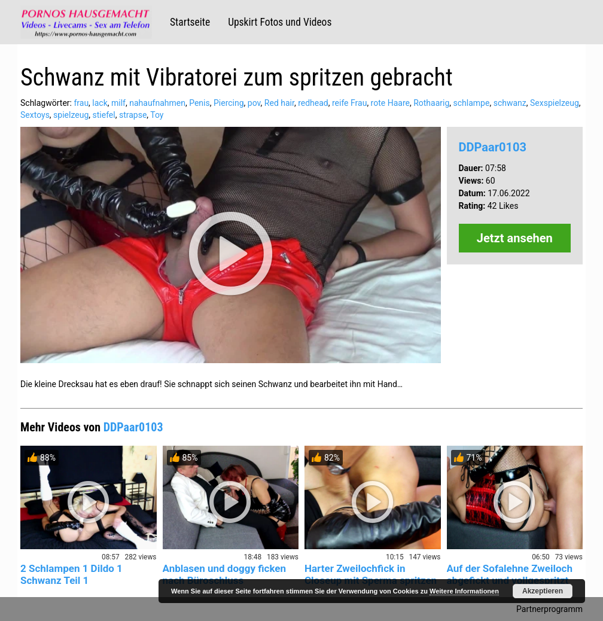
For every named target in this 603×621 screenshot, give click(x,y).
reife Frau (349, 103)
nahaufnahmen (157, 103)
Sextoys (35, 115)
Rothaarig (431, 103)
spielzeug (71, 115)
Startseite (190, 22)
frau (81, 103)
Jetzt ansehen (515, 238)
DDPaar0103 (492, 147)
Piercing (229, 103)
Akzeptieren (542, 591)
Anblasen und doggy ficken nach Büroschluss (225, 574)
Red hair (279, 103)
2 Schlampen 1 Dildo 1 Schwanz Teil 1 (71, 574)
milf (118, 103)
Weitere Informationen (464, 591)
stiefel (104, 115)
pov (254, 103)
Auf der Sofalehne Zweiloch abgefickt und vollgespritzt (509, 574)
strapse (133, 115)
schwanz (510, 103)
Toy (156, 115)
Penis (199, 103)
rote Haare (390, 103)
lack (99, 103)
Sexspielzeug (554, 103)
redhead (313, 103)
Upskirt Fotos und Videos (279, 22)
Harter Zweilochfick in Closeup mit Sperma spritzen (370, 574)
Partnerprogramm (549, 609)
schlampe (471, 103)
